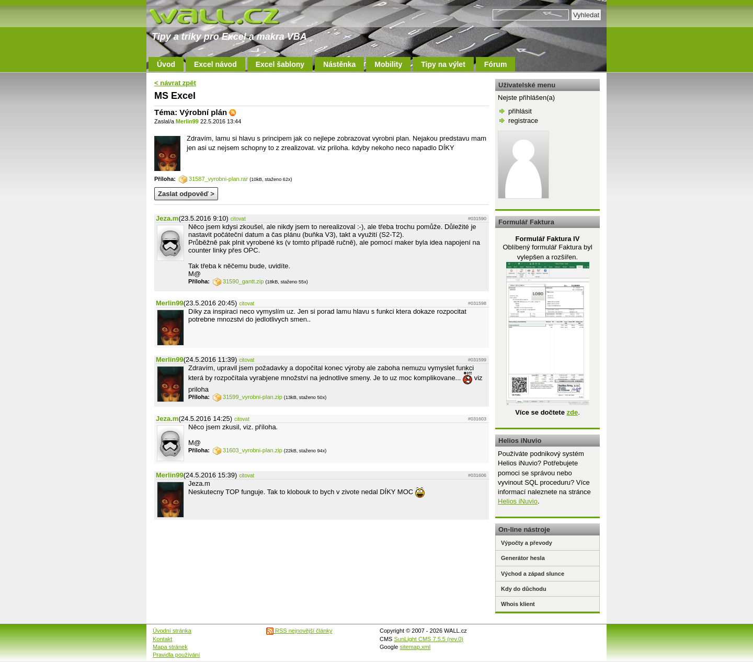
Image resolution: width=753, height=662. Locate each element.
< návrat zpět (175, 83)
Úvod (166, 64)
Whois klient (518, 604)
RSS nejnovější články (299, 630)
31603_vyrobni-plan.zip (247, 450)
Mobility (388, 64)
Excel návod (215, 64)
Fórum (495, 64)
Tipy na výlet (443, 64)
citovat (238, 219)
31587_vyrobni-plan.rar (213, 179)
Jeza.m (167, 218)
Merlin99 (187, 121)
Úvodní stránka (172, 630)
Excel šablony (280, 64)
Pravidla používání (176, 655)
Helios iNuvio (518, 501)
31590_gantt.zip (238, 281)
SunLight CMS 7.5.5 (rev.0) (428, 639)
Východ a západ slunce (532, 573)
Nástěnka (339, 64)
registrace (523, 120)
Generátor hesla (523, 558)
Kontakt (162, 639)
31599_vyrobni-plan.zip (247, 397)
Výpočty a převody (526, 543)
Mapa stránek (170, 647)
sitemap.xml (415, 647)
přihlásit (520, 111)
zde (572, 412)
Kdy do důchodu (523, 589)
